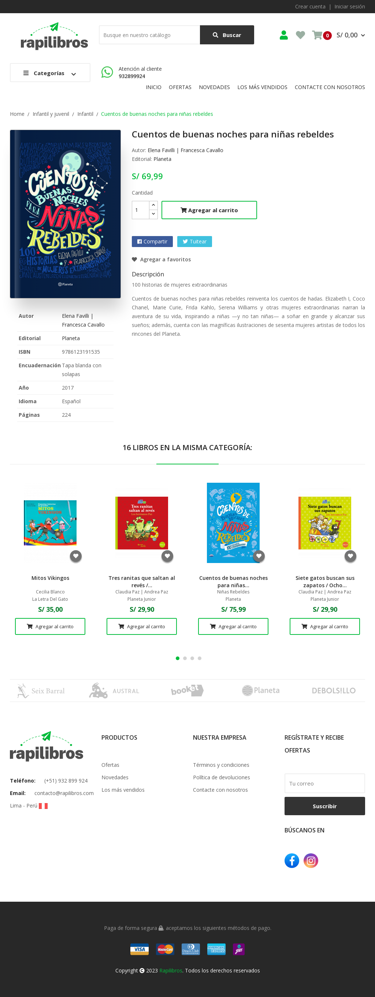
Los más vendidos (123, 789)
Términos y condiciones (221, 764)
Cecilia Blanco (50, 592)
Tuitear (198, 241)
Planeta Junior (141, 599)
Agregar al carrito (209, 210)
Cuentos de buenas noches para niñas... (233, 581)
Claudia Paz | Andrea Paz (141, 592)
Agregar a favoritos (161, 259)
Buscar (227, 35)
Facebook (292, 860)
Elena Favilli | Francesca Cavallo (185, 150)
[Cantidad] (140, 210)
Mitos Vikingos (50, 577)
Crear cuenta (310, 6)
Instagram (311, 860)
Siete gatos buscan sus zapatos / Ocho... (325, 581)
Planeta (71, 338)
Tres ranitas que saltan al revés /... (141, 581)
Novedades (115, 777)
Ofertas (110, 764)
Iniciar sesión (349, 6)
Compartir (155, 241)
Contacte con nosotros (220, 789)
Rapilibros (170, 970)
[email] (325, 783)
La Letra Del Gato (50, 599)
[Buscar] (176, 34)
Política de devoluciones (221, 777)
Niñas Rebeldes (233, 592)
